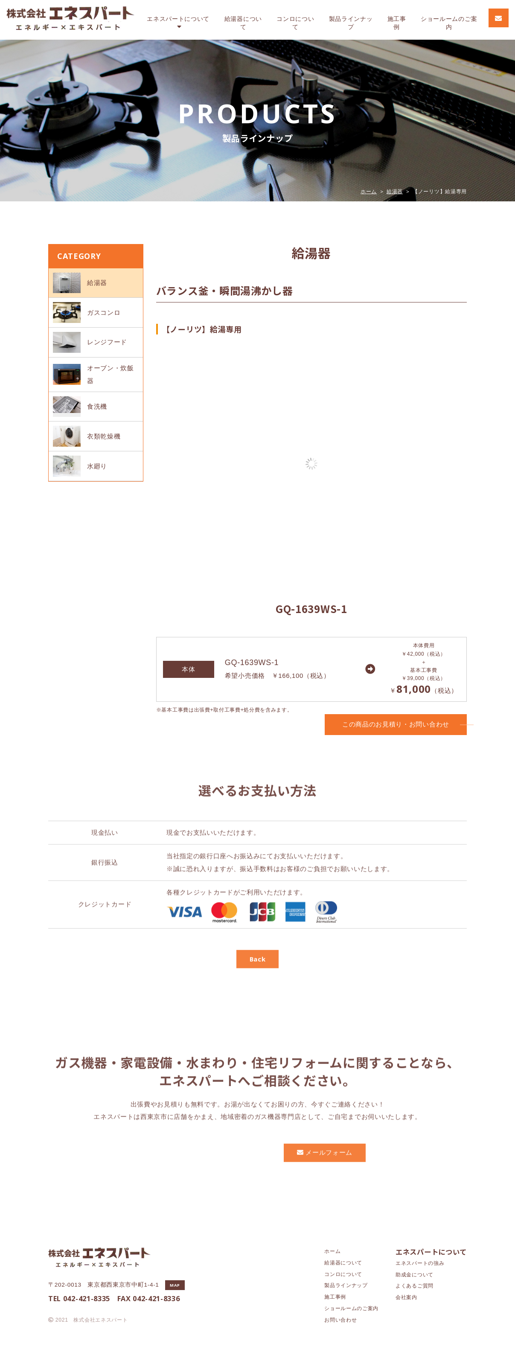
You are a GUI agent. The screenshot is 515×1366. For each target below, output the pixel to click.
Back (258, 986)
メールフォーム (324, 1179)
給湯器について (343, 1263)
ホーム (369, 191)
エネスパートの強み (420, 1263)
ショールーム (449, 23)
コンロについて (343, 1274)
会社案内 (406, 1297)
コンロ (295, 23)
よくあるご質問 (415, 1286)
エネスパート (178, 23)
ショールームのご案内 (351, 1308)
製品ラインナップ (351, 23)
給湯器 (243, 23)
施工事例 (396, 23)
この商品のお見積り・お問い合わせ (404, 724)
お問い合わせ (340, 1320)
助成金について (415, 1275)
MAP (175, 1285)
